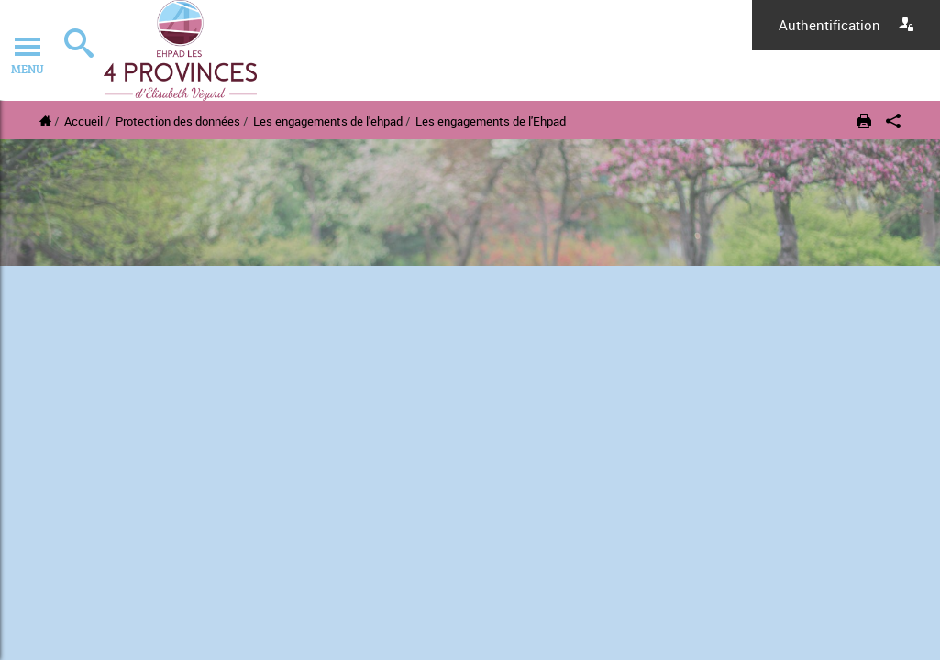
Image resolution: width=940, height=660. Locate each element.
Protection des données (178, 121)
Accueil (83, 121)
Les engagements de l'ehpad (328, 121)
